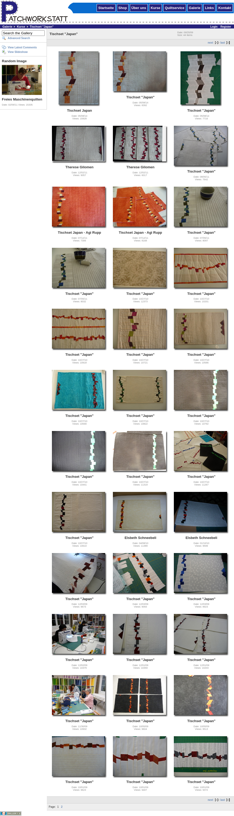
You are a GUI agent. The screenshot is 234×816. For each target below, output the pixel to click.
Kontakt (224, 7)
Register (225, 26)
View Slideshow (18, 52)
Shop (122, 7)
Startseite (106, 7)
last (222, 42)
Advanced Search (19, 38)
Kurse (155, 7)
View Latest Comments (22, 47)
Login (213, 26)
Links (209, 7)
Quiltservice (174, 7)
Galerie (194, 7)
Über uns (139, 7)
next (210, 42)
